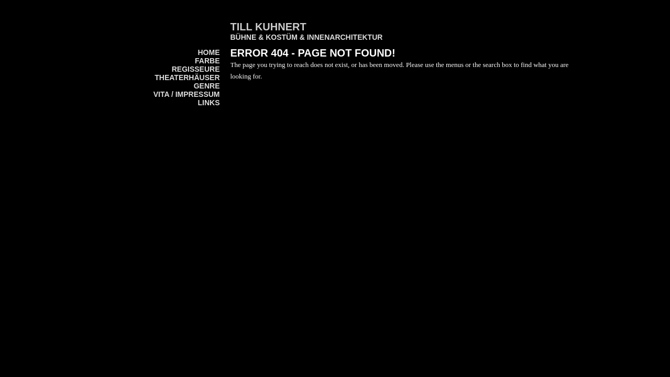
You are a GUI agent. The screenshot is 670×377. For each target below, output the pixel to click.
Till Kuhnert (268, 26)
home (209, 52)
